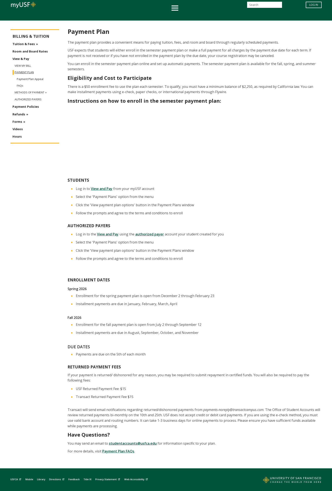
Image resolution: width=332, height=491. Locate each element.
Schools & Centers (241, 16)
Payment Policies (25, 107)
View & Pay (20, 59)
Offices (211, 16)
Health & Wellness (153, 16)
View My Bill (23, 65)
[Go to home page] (287, 481)
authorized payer (149, 234)
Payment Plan (24, 72)
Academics (84, 16)
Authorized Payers (28, 99)
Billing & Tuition (30, 36)
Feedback (74, 479)
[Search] (264, 6)
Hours (17, 136)
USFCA (16, 479)
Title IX (87, 479)
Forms (17, 122)
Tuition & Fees (23, 44)
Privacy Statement (108, 479)
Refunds (18, 114)
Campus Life (187, 16)
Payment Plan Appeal (30, 79)
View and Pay (101, 188)
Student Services (115, 16)
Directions (57, 479)
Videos (17, 129)
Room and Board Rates (30, 51)
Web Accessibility (136, 479)
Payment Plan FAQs (118, 451)
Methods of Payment (29, 92)
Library (41, 479)
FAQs (20, 85)
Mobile (29, 479)
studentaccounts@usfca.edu (133, 443)
